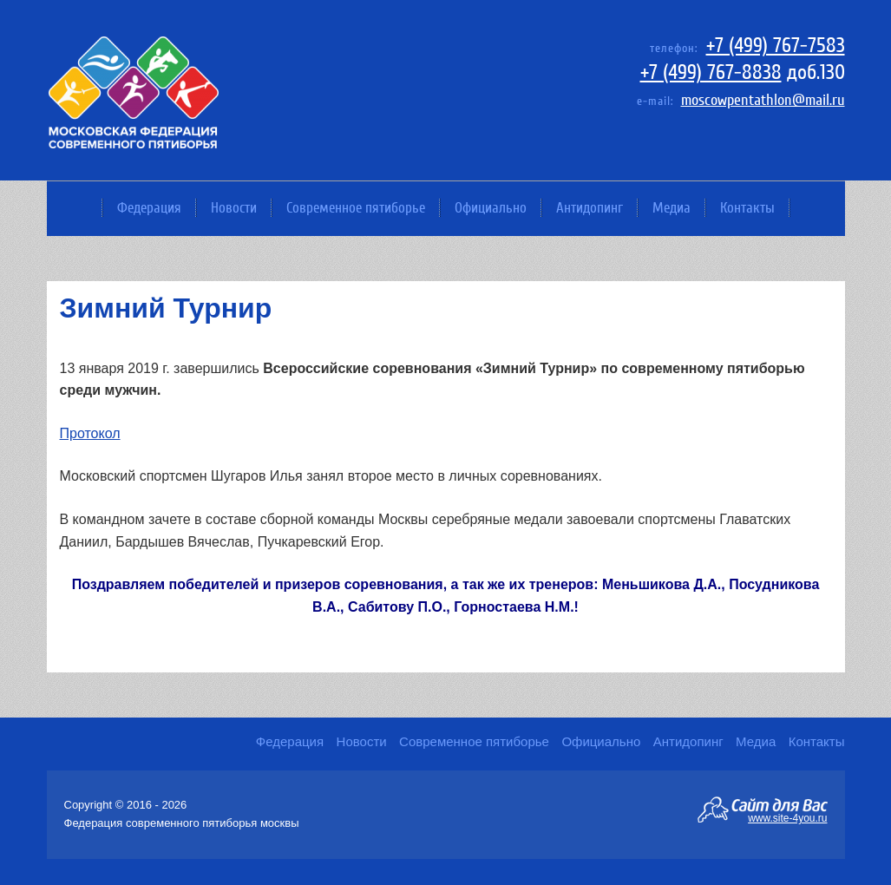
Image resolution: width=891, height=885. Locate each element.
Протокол (90, 433)
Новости (234, 208)
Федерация (149, 208)
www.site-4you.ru (787, 817)
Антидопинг (589, 208)
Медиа (671, 208)
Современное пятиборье (355, 208)
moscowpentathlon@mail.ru (763, 100)
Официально (491, 208)
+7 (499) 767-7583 (775, 45)
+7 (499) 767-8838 (711, 72)
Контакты (747, 208)
